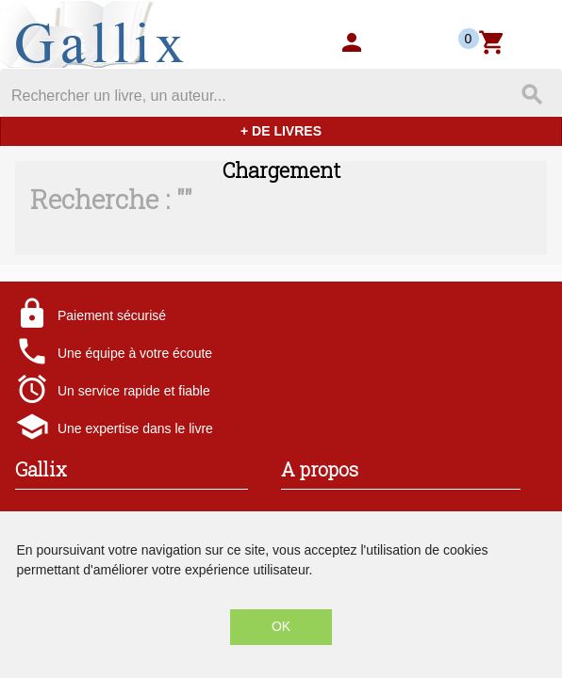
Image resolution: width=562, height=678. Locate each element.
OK (281, 626)
